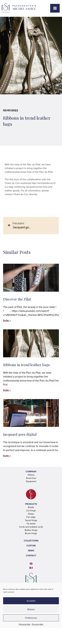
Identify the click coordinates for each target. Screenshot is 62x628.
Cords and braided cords (31, 527)
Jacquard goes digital (20, 434)
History (31, 475)
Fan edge (31, 517)
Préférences (31, 618)
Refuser (31, 609)
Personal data (24, 624)
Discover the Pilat (17, 299)
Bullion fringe (31, 530)
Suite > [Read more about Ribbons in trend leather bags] (7, 390)
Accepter (31, 601)
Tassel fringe (31, 520)
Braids (31, 507)
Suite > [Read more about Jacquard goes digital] (7, 455)
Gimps (31, 513)
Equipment (31, 481)
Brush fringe (31, 533)
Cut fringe (31, 510)
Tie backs (31, 523)
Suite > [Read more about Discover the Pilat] (7, 320)
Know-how (31, 478)
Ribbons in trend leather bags (26, 364)
